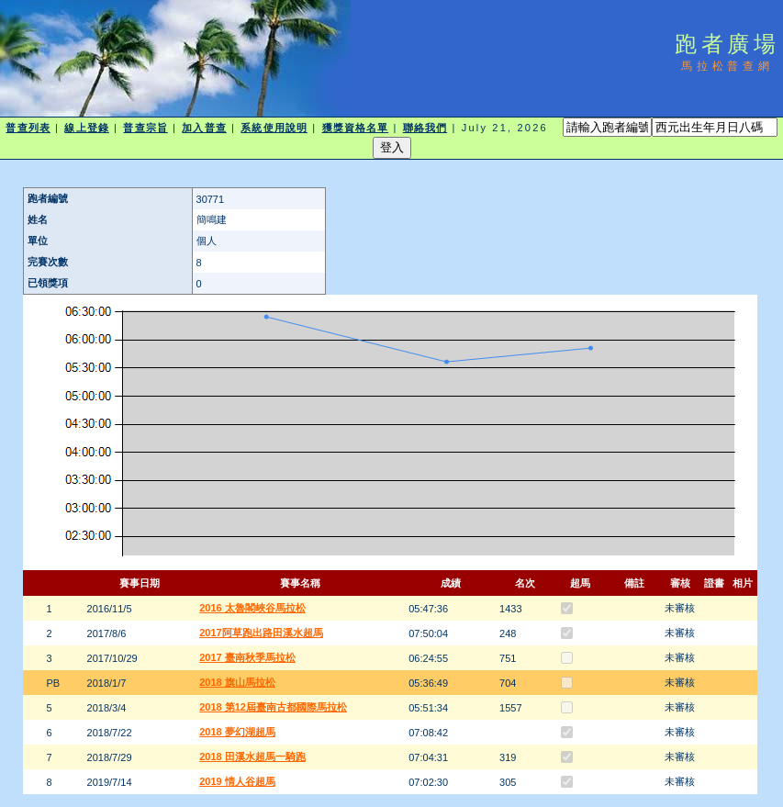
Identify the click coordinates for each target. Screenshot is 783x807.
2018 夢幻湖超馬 (237, 731)
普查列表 (28, 127)
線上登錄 (86, 127)
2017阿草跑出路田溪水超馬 (260, 632)
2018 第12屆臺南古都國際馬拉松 (273, 706)
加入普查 (204, 127)
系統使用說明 (274, 127)
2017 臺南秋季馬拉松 (247, 657)
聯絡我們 (425, 127)
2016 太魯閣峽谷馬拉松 (252, 607)
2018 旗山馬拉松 (237, 682)
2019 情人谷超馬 (237, 781)
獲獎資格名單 (355, 127)
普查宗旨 (145, 127)
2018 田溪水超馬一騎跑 (252, 756)
